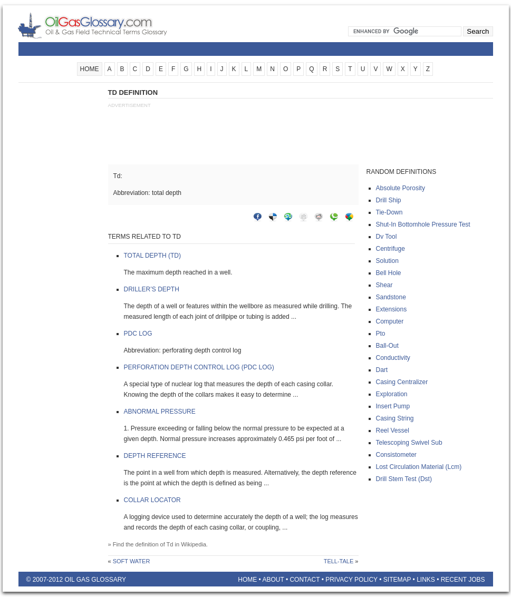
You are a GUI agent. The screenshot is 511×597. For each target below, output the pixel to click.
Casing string (395, 418)
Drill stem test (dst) (404, 479)
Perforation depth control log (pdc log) (199, 367)
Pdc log (138, 333)
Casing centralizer (402, 382)
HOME (89, 69)
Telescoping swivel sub (409, 442)
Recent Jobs (463, 579)
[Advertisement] (60, 246)
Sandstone (391, 297)
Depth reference (155, 455)
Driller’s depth (151, 289)
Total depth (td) (152, 255)
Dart (382, 370)
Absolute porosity (400, 188)
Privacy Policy (351, 579)
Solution (387, 261)
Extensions (391, 309)
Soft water (131, 561)
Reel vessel (392, 430)
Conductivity (393, 357)
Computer (390, 321)
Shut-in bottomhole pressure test (423, 224)
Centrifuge (390, 248)
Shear (384, 285)
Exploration (392, 394)
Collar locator (152, 500)
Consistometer (396, 454)
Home (247, 579)
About (273, 579)
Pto (380, 333)
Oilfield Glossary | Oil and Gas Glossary (105, 25)
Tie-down (389, 212)
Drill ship (388, 200)
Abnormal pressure (160, 411)
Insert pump (393, 406)
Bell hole (388, 273)
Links (426, 579)
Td (170, 544)
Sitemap (397, 579)
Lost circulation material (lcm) (419, 467)
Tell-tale (339, 561)
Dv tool (386, 236)
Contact (305, 579)
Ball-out (387, 345)
